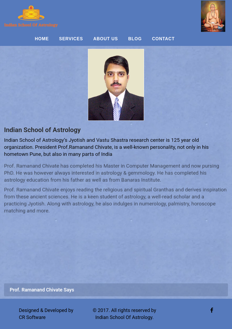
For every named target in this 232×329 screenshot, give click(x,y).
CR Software (32, 317)
